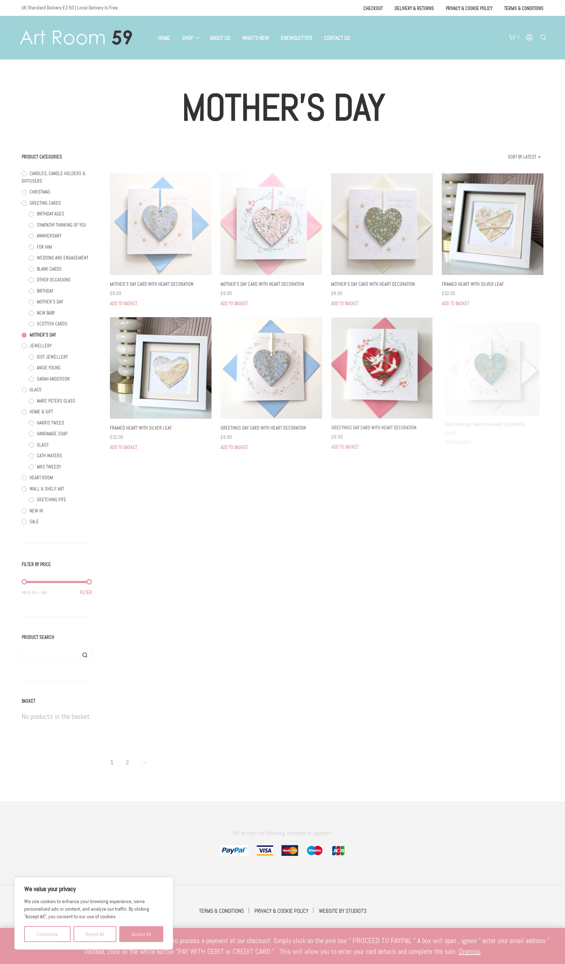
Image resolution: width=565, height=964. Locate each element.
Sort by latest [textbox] (522, 157)
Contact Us (337, 38)
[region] (93, 913)
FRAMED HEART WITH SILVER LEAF (473, 284)
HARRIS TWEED (50, 423)
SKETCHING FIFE (51, 500)
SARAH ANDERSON (53, 379)
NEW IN (36, 511)
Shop (187, 38)
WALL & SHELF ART (47, 489)
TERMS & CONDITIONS (221, 910)
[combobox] (512, 157)
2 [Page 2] (127, 762)
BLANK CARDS (49, 269)
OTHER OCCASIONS (54, 280)
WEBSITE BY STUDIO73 (342, 910)
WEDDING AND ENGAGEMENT (62, 258)
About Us (220, 38)
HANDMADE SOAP (52, 434)
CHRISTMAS (40, 192)
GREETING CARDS (45, 203)
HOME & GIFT (41, 412)
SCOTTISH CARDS (52, 324)
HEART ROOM (41, 478)
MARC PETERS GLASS (56, 401)
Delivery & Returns (414, 8)
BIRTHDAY (45, 291)
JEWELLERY (41, 346)
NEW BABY (46, 313)
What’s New (255, 38)
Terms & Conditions (523, 8)
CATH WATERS (49, 456)
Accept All (141, 934)
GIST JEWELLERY (52, 357)
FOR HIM (44, 247)
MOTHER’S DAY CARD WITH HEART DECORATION (151, 284)
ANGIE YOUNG (49, 368)
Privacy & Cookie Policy (469, 8)
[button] (514, 37)
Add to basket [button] (123, 304)
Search (84, 655)
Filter (86, 593)
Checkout (373, 8)
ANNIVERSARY (49, 236)
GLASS (35, 390)
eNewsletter (296, 38)
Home (164, 38)
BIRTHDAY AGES (50, 214)
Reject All (95, 934)
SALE (34, 522)
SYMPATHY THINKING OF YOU (61, 225)
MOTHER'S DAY (50, 302)
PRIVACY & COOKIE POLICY (281, 910)
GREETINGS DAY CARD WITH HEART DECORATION (263, 426)
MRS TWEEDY (49, 467)
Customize (47, 934)
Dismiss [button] (470, 951)
